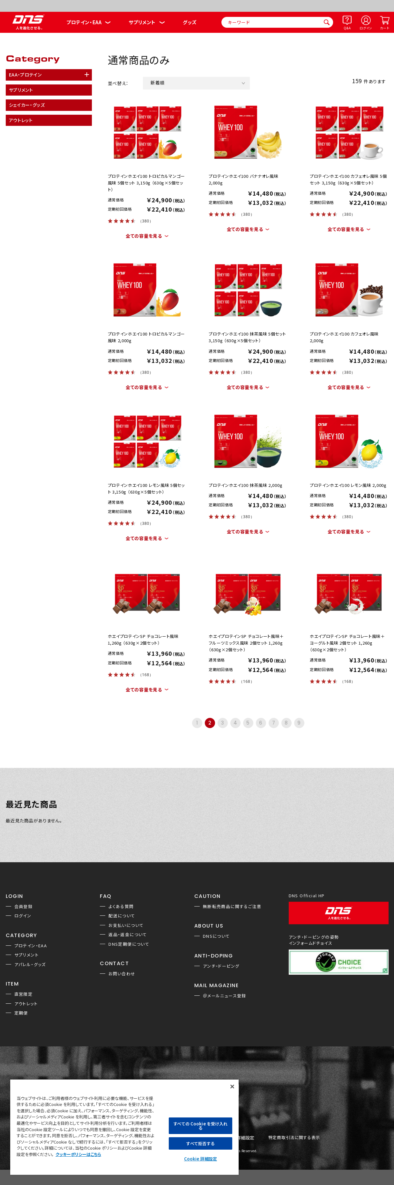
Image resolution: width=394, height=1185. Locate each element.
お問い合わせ (121, 974)
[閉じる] (232, 1086)
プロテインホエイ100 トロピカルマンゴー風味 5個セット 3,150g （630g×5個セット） (146, 182)
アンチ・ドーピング (221, 966)
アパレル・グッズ (30, 964)
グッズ (190, 22)
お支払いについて (126, 925)
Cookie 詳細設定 (200, 1159)
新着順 (158, 82)
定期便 (21, 1013)
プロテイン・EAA (83, 22)
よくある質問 (121, 906)
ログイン (366, 27)
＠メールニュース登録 (224, 996)
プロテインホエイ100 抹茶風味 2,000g (245, 485)
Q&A (347, 27)
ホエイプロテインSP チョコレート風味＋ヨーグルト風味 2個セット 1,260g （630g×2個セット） (347, 643)
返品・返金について (127, 934)
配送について (121, 916)
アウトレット (26, 1004)
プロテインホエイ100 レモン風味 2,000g (348, 485)
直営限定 (23, 994)
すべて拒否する (200, 1143)
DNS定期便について (128, 944)
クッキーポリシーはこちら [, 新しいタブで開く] (78, 1154)
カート (384, 27)
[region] (124, 1127)
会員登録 (23, 906)
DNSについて (216, 936)
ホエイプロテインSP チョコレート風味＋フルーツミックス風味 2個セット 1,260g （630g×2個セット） (246, 643)
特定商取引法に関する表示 (294, 1137)
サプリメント (142, 22)
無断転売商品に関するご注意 (232, 906)
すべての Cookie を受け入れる (200, 1126)
